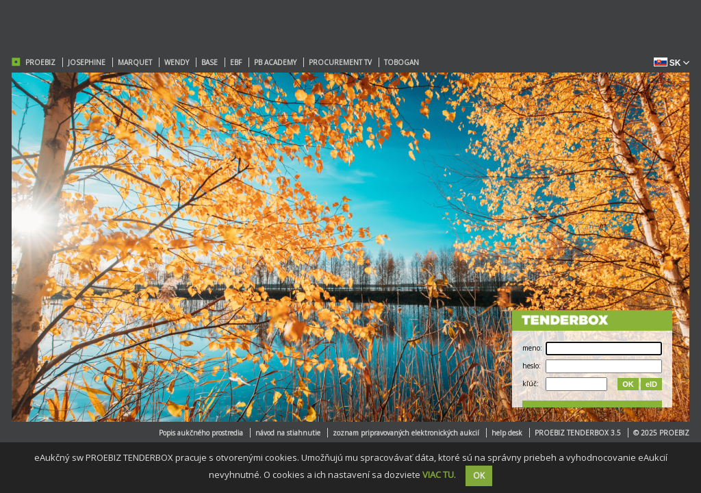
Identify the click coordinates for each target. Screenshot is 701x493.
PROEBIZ (40, 62)
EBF (236, 62)
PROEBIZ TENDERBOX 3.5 (578, 433)
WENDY (176, 62)
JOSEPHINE (86, 62)
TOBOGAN (401, 62)
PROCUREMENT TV (340, 62)
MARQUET (135, 62)
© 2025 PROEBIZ (661, 433)
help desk (507, 433)
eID (651, 384)
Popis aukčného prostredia (201, 433)
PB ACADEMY (275, 62)
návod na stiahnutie (287, 433)
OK (628, 384)
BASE (209, 62)
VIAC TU (438, 474)
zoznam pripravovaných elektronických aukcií (406, 433)
